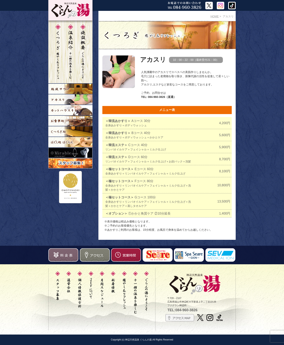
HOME (214, 16)
